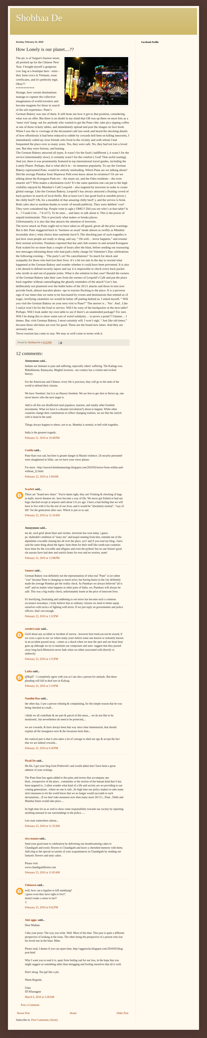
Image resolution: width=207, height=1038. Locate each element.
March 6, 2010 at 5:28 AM (39, 996)
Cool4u (29, 450)
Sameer (29, 570)
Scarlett (29, 489)
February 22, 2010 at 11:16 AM (42, 515)
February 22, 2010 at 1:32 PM (41, 616)
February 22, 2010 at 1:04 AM (42, 476)
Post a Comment (30, 1004)
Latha (28, 671)
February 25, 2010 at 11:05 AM (42, 872)
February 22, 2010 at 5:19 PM (41, 685)
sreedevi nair (32, 628)
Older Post (123, 1013)
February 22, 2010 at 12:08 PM (42, 558)
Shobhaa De (39, 18)
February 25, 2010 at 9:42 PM (41, 907)
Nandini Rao (32, 698)
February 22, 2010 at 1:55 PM (41, 658)
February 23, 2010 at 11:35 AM (42, 825)
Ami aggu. (31, 919)
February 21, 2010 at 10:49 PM (42, 437)
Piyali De (30, 760)
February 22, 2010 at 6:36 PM (41, 748)
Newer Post (23, 1013)
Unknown (30, 885)
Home (73, 1013)
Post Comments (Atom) (44, 1019)
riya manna (32, 838)
